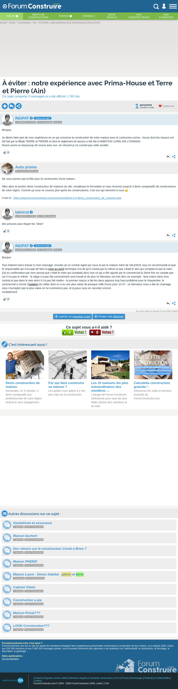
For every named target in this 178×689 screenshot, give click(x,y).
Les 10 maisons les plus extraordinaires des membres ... (110, 386)
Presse (124, 678)
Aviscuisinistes (166, 16)
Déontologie (136, 678)
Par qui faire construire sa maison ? (66, 385)
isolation (33, 284)
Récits (38, 16)
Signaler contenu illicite (56, 678)
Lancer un (72, 316)
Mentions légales (78, 678)
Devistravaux (112, 16)
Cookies (37, 680)
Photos (64, 16)
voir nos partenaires (10, 659)
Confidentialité (162, 678)
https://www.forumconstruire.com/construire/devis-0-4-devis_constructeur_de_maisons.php (67, 197)
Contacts (37, 678)
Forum (10, 16)
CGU (116, 678)
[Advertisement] (89, 460)
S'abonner (167, 106)
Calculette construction (100, 678)
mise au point (56, 268)
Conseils (88, 16)
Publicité (148, 678)
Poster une (108, 316)
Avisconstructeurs (138, 16)
